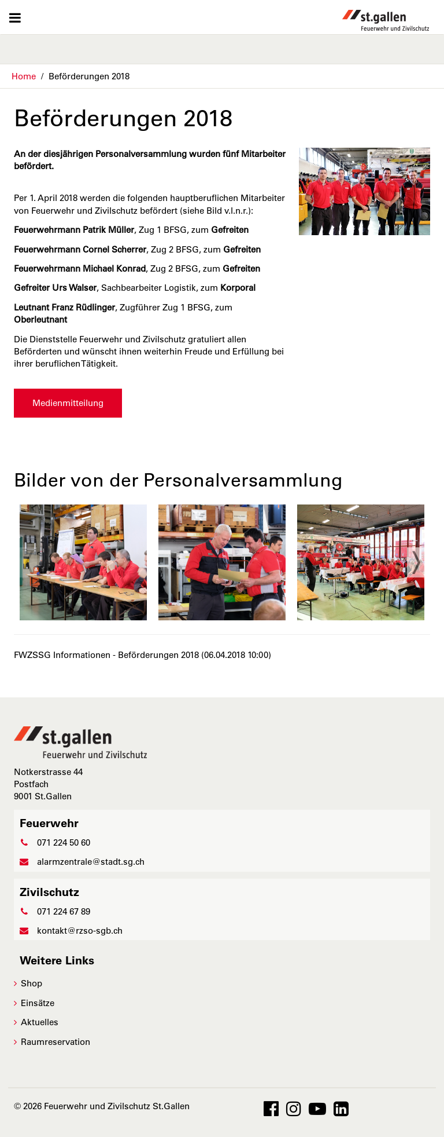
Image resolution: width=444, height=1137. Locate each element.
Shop (31, 983)
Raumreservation (55, 1041)
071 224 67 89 (55, 911)
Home (24, 76)
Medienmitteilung (67, 402)
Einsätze (37, 1002)
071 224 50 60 (55, 842)
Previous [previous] (28, 562)
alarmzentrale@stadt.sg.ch (82, 861)
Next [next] (415, 562)
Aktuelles (39, 1022)
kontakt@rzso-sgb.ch (71, 930)
